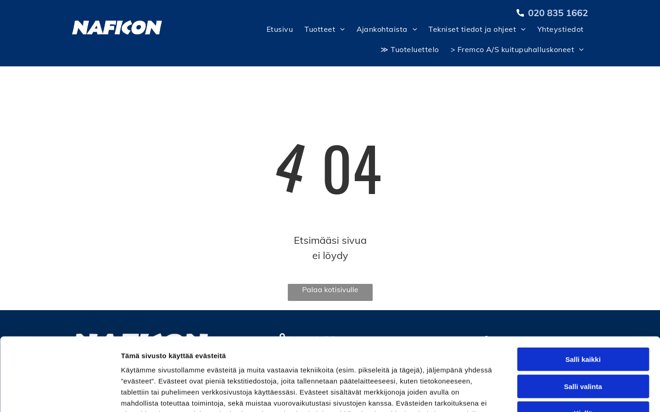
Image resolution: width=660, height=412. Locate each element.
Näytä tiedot (493, 394)
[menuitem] (278, 31)
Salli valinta (583, 318)
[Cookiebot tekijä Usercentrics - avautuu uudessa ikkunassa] (59, 394)
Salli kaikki (583, 290)
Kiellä (583, 344)
